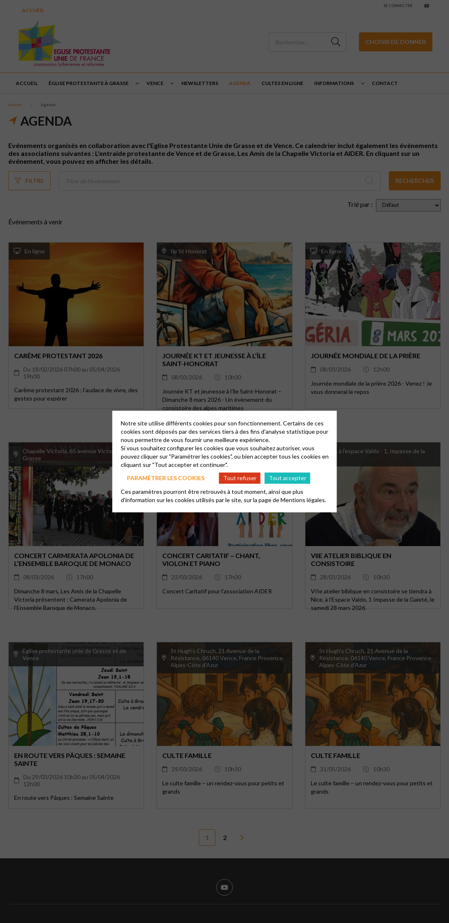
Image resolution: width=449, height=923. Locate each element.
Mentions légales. (303, 499)
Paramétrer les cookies (166, 477)
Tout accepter (287, 477)
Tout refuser (239, 477)
